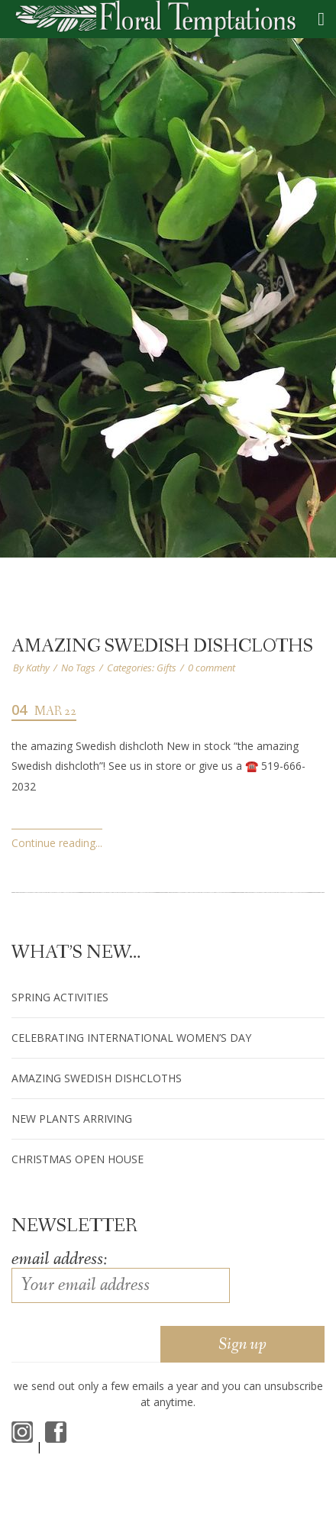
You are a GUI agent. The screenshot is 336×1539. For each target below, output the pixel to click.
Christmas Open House (77, 1159)
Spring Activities (59, 997)
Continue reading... (56, 843)
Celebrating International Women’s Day (131, 1037)
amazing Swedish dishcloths (162, 646)
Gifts (166, 667)
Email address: (59, 1259)
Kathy (38, 667)
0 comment (211, 667)
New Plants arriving (71, 1118)
